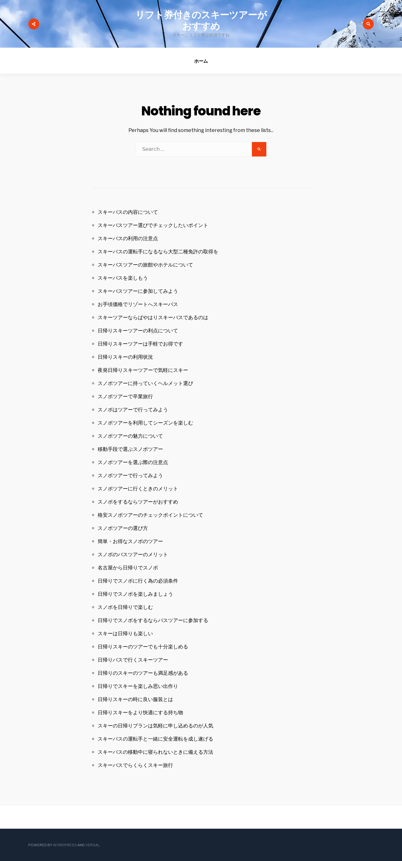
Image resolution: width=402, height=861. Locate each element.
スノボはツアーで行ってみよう (133, 410)
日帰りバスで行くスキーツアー (133, 660)
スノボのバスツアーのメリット (133, 554)
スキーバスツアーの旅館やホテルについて (145, 265)
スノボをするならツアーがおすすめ (138, 502)
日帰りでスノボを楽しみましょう (135, 594)
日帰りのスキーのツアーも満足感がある (143, 673)
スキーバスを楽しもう (123, 278)
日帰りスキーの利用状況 (125, 357)
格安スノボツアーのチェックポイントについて (150, 515)
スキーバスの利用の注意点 (128, 238)
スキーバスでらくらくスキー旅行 (135, 765)
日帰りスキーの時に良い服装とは (135, 699)
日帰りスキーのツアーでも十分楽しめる (143, 647)
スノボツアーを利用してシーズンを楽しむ (145, 423)
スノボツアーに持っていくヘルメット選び (145, 383)
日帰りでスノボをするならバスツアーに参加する (153, 620)
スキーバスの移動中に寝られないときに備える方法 (155, 752)
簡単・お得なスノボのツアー (130, 541)
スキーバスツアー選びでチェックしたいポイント (153, 225)
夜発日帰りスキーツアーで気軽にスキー (143, 370)
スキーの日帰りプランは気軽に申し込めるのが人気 (155, 726)
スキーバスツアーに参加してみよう (138, 291)
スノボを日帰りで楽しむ (125, 607)
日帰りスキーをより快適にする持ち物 (140, 713)
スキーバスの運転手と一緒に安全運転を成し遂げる (155, 739)
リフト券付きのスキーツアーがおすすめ (200, 20)
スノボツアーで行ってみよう (130, 475)
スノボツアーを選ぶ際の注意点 (133, 462)
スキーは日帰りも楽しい (125, 634)
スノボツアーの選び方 (123, 528)
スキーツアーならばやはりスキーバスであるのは (153, 317)
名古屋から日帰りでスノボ (128, 568)
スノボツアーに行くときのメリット (138, 489)
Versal (92, 845)
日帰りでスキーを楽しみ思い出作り (138, 686)
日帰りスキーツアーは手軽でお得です (140, 344)
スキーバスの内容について (128, 212)
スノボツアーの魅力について (130, 436)
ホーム (201, 61)
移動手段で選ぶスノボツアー (130, 449)
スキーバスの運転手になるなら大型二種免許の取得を (158, 252)
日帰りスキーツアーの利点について (138, 331)
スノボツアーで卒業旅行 (125, 396)
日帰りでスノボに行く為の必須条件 (138, 581)
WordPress (65, 845)
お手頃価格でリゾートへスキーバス (138, 304)
